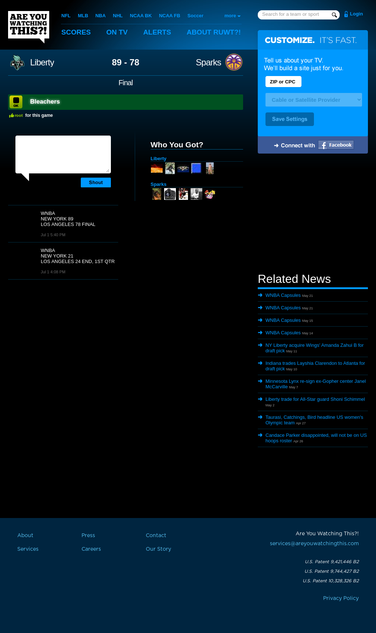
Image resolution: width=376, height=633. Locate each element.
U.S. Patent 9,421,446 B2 (332, 562)
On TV (117, 32)
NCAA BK (141, 15)
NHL (118, 15)
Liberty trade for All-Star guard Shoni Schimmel (315, 399)
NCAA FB (169, 15)
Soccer (195, 15)
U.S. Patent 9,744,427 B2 (331, 571)
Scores (76, 32)
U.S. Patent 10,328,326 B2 (331, 581)
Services (28, 549)
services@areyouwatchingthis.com (314, 543)
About (214, 32)
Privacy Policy (341, 598)
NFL (65, 15)
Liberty (42, 62)
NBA (100, 15)
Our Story (158, 549)
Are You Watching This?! (28, 27)
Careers (91, 549)
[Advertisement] (313, 214)
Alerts (157, 32)
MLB (83, 15)
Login (356, 14)
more (230, 15)
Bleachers (45, 101)
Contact (156, 535)
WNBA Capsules (283, 295)
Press (88, 535)
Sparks (208, 62)
